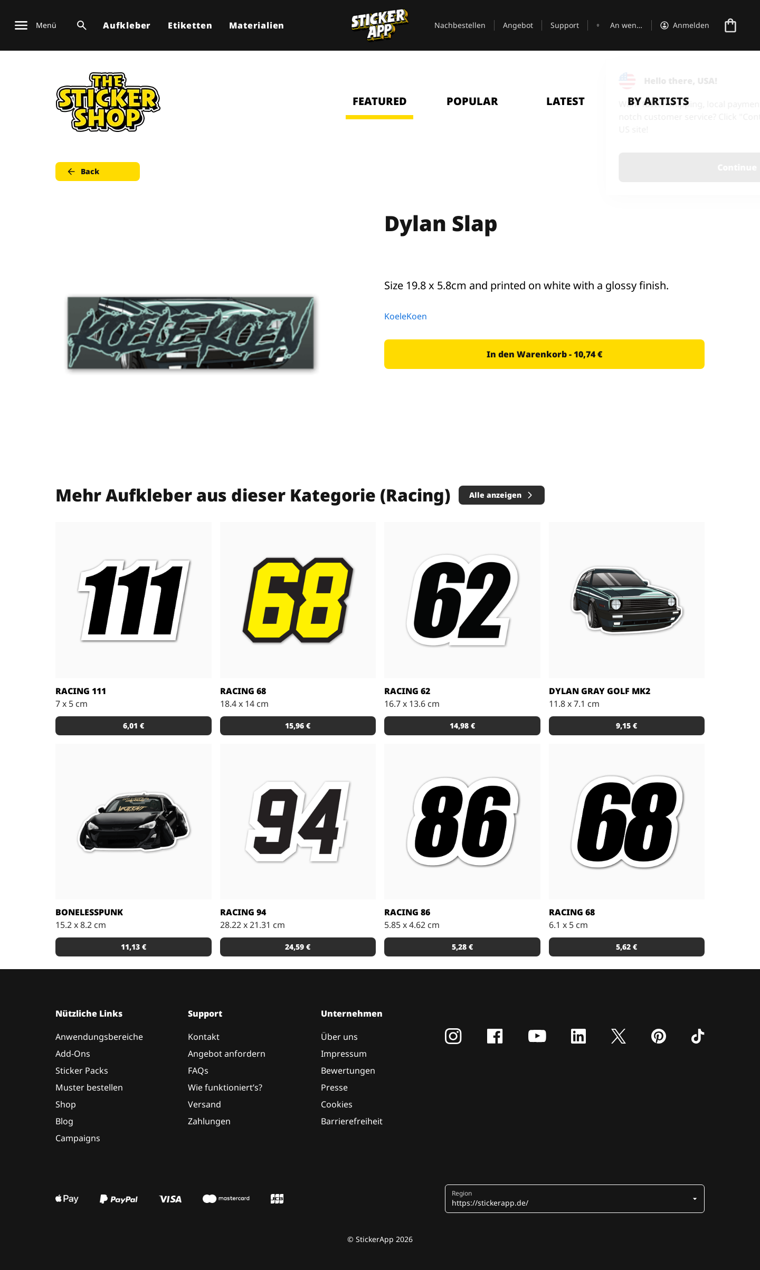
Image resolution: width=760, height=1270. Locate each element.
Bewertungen (348, 1070)
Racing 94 (243, 912)
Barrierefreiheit (352, 1121)
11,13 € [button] (133, 947)
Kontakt (204, 1036)
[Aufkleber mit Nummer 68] (627, 822)
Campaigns (77, 1138)
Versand (204, 1104)
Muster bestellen (89, 1087)
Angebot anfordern (226, 1053)
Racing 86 (407, 912)
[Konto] (684, 25)
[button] (571, 1198)
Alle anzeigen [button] (501, 495)
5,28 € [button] (462, 947)
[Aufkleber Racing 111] (133, 600)
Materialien (256, 25)
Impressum (344, 1053)
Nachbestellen (460, 25)
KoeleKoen (405, 316)
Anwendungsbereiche (99, 1036)
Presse (334, 1087)
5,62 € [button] (626, 947)
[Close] (727, 80)
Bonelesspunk (89, 912)
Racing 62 (407, 691)
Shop (65, 1104)
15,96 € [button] (297, 726)
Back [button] (82, 171)
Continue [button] (618, 167)
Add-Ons (72, 1053)
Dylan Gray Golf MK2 (599, 691)
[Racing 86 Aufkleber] (462, 822)
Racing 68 (243, 691)
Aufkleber (127, 25)
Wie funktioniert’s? (225, 1087)
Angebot (518, 25)
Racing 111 (80, 691)
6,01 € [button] (133, 726)
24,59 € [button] (297, 947)
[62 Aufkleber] (462, 600)
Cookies (337, 1104)
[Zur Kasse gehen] (730, 25)
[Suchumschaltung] (79, 25)
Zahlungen (209, 1121)
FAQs (198, 1070)
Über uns (339, 1036)
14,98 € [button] (462, 726)
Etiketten (190, 25)
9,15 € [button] (626, 726)
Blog (64, 1121)
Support (564, 25)
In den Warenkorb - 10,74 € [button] (544, 354)
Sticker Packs (81, 1070)
